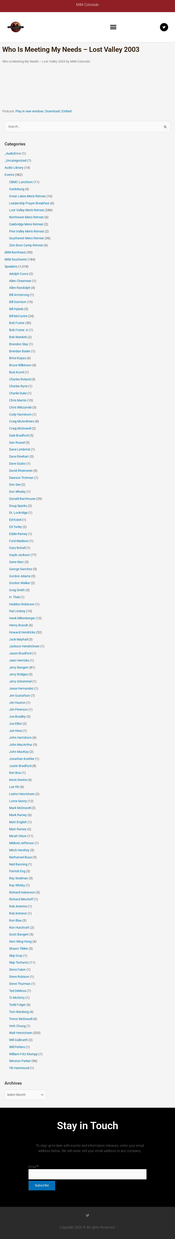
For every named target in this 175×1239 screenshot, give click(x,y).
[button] (113, 27)
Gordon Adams (20, 576)
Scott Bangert (19, 934)
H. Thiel (14, 597)
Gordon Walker (19, 583)
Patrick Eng (17, 871)
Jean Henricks (19, 660)
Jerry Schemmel (20, 681)
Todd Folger (17, 1005)
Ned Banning (18, 864)
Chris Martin (17, 400)
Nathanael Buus (20, 857)
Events (9, 175)
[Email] (87, 1174)
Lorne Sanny (18, 801)
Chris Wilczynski (20, 407)
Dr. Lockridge (18, 512)
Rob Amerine (18, 906)
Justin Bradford (20, 766)
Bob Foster (17, 323)
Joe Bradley (17, 716)
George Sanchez (20, 569)
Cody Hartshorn (20, 414)
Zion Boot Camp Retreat (26, 245)
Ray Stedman (18, 878)
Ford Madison (19, 541)
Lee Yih (14, 787)
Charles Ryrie (18, 386)
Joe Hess (15, 731)
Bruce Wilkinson (20, 365)
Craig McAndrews (21, 421)
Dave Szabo (17, 463)
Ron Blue (15, 920)
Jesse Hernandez (21, 688)
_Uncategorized (15, 160)
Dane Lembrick (19, 449)
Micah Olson (18, 836)
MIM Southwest (16, 259)
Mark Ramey (18, 815)
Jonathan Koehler (21, 759)
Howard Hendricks (22, 632)
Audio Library (14, 167)
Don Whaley (17, 491)
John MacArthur (20, 744)
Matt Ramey (17, 829)
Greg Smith (17, 590)
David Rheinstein (21, 470)
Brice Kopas (17, 358)
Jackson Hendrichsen (24, 646)
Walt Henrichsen (20, 1033)
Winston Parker (20, 1061)
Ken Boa (15, 773)
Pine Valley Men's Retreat (26, 231)
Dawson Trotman (21, 478)
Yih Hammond (19, 1068)
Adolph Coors (18, 274)
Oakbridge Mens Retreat (26, 224)
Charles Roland (20, 379)
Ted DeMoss (17, 991)
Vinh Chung (17, 1026)
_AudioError (13, 153)
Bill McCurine (18, 316)
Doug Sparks (18, 506)
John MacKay (19, 752)
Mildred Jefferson (21, 843)
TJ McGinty (17, 997)
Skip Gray (16, 955)
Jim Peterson (18, 709)
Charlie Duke (18, 393)
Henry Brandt (18, 625)
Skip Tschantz (19, 962)
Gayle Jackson (19, 555)
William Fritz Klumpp (23, 1054)
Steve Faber (17, 969)
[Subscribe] (41, 1185)
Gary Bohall (17, 548)
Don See (15, 484)
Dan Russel (17, 442)
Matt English (18, 822)
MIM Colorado (87, 5)
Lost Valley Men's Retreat (26, 210)
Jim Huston (17, 702)
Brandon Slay (18, 344)
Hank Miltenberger (22, 618)
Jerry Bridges (18, 674)
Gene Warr (16, 562)
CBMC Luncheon (21, 182)
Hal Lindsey (17, 611)
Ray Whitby (17, 885)
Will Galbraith (18, 1040)
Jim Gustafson (19, 695)
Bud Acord (16, 372)
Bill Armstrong (19, 295)
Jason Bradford (20, 653)
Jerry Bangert (18, 667)
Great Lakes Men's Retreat (27, 196)
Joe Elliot (15, 723)
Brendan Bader (19, 351)
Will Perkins (17, 1047)
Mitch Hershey (19, 850)
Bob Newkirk (18, 337)
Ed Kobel (15, 520)
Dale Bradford (19, 435)
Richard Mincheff (21, 899)
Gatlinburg (16, 189)
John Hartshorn (20, 737)
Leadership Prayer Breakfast (29, 203)
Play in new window (29, 111)
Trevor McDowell (20, 1019)
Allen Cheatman (20, 281)
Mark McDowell (20, 808)
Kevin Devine (18, 780)
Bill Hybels (16, 309)
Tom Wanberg (19, 1012)
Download (52, 111)
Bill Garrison (17, 302)
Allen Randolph (19, 288)
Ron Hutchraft (19, 927)
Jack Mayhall (18, 639)
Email (33, 1166)
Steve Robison (19, 976)
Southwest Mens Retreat (26, 238)
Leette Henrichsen (22, 794)
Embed (67, 111)
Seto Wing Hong (20, 941)
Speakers (11, 266)
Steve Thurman (20, 984)
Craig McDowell (20, 428)
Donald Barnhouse (22, 499)
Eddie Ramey (18, 534)
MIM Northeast (15, 252)
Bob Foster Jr (18, 330)
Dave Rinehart (19, 456)
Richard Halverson (22, 892)
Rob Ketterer (18, 913)
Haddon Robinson (22, 604)
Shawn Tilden (18, 948)
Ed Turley (15, 527)
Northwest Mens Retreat (26, 217)
